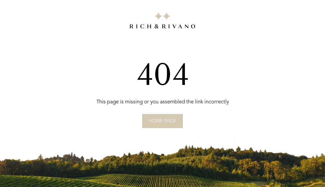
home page (162, 121)
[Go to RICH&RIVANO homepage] (162, 21)
